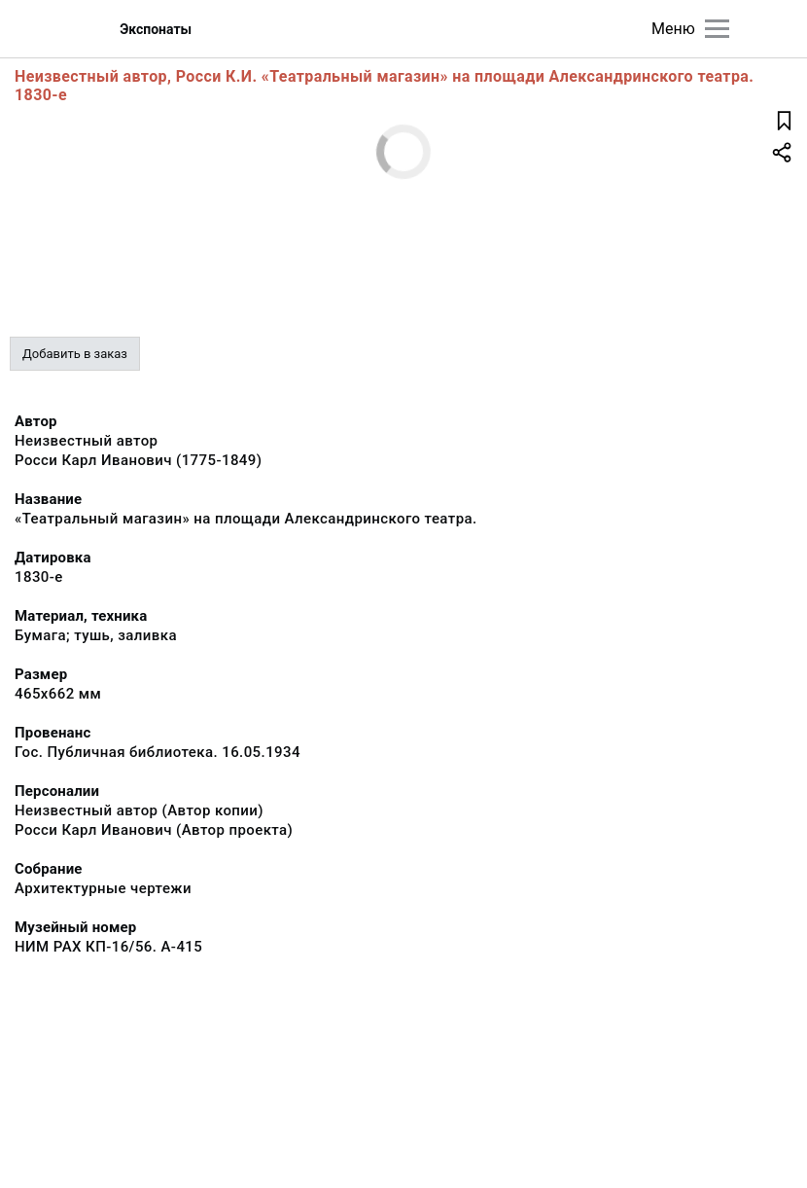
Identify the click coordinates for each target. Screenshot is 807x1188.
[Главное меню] (717, 29)
